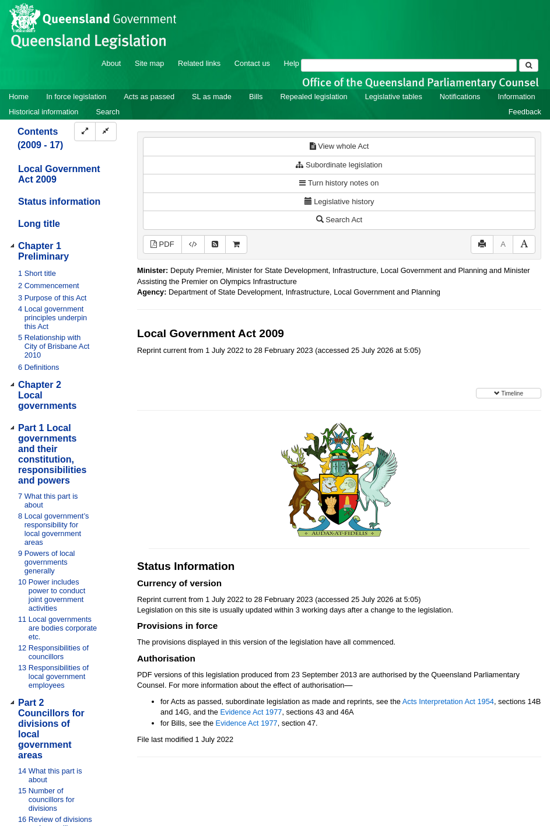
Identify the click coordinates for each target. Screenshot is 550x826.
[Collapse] (106, 131)
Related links (199, 63)
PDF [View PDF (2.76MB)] (162, 244)
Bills (255, 96)
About (111, 63)
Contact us (252, 63)
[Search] (409, 65)
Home (19, 96)
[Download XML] (193, 244)
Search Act (339, 219)
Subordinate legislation (339, 164)
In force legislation (76, 96)
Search (108, 111)
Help (291, 63)
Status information (59, 201)
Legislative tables (393, 96)
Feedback (525, 111)
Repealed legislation (313, 96)
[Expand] (85, 131)
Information (516, 96)
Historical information (43, 111)
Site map (149, 63)
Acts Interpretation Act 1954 (448, 701)
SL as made (212, 96)
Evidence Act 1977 (251, 712)
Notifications (460, 96)
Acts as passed (149, 96)
